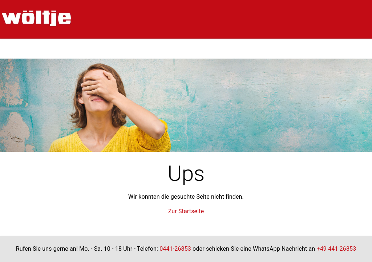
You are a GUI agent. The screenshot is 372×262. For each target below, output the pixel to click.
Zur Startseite (186, 211)
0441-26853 (175, 248)
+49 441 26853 (336, 248)
